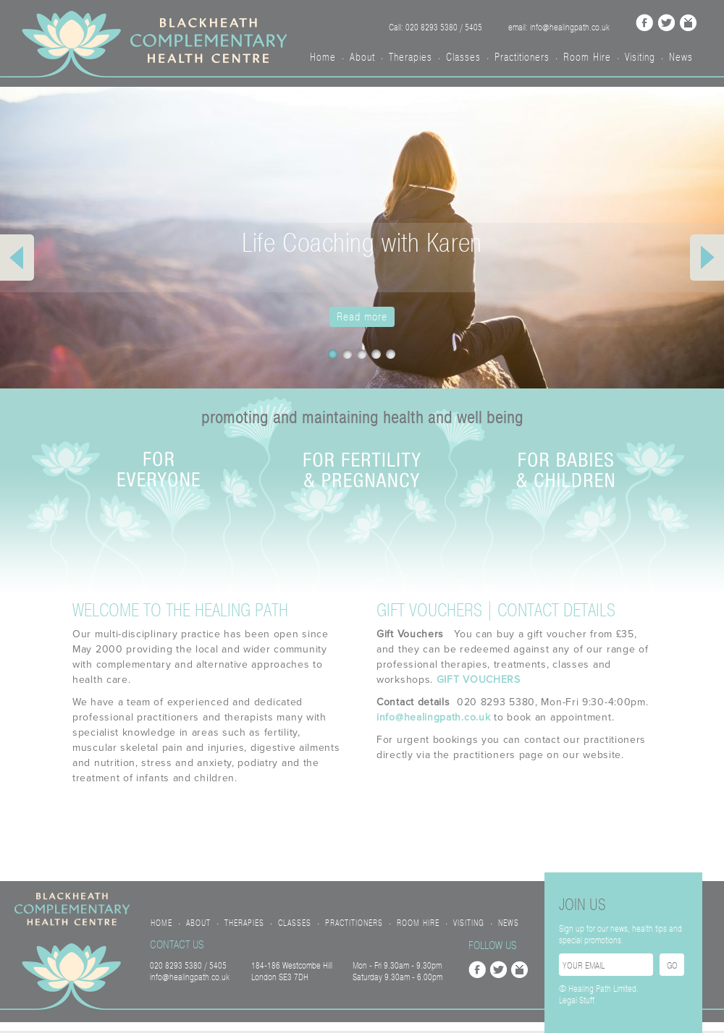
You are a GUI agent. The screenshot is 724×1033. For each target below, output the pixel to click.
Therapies (410, 57)
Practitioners (522, 57)
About (362, 57)
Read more (362, 317)
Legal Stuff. (578, 1000)
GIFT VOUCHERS (479, 679)
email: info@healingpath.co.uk (559, 27)
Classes (463, 57)
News (681, 57)
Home (323, 57)
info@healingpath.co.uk (433, 717)
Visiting (640, 57)
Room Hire (587, 57)
